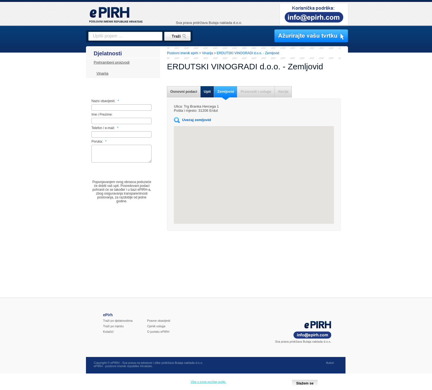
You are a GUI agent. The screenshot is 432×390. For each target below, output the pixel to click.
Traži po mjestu (113, 329)
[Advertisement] (372, 141)
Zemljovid (225, 91)
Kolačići (108, 335)
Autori (330, 366)
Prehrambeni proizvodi (111, 62)
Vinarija (102, 73)
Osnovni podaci (183, 91)
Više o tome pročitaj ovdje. (208, 381)
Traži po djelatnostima (118, 324)
